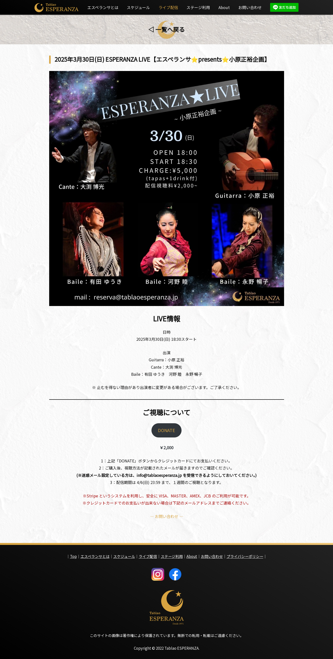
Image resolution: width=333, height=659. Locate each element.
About (224, 7)
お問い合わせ (250, 7)
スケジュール (138, 7)
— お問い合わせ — (166, 519)
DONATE (166, 432)
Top (73, 555)
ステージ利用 (198, 7)
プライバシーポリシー (245, 555)
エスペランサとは (102, 7)
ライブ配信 (168, 7)
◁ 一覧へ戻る (166, 29)
